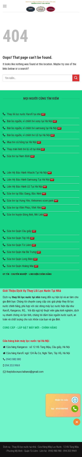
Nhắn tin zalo (61, 400)
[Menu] (5, 6)
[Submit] (75, 78)
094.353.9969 (12, 365)
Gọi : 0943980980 (59, 408)
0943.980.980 (13, 359)
